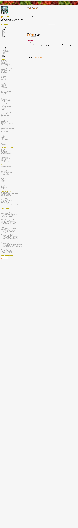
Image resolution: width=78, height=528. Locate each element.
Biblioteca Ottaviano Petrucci (6, 166)
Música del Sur (3, 182)
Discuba (2, 77)
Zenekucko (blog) (4, 144)
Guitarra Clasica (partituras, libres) (6, 156)
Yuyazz (2, 142)
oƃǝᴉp (3, 18)
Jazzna (2, 95)
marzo (4, 48)
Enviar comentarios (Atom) (37, 57)
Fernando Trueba (4, 83)
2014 (3, 37)
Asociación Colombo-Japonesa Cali (7, 66)
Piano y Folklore (3, 185)
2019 (3, 33)
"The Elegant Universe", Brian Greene (7, 241)
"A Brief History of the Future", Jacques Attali (8, 210)
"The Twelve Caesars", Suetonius (6, 250)
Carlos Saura (3, 71)
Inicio (53, 54)
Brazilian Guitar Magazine (5, 70)
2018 (3, 34)
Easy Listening (3, 78)
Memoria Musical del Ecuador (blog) (7, 104)
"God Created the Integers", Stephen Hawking (8, 221)
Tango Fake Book (4, 187)
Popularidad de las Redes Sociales (7, 118)
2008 (3, 56)
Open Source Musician (5, 201)
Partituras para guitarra (5, 184)
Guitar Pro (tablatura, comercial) (6, 197)
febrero (4, 53)
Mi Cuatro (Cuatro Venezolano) (6, 106)
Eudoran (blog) (3, 82)
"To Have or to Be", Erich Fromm (6, 251)
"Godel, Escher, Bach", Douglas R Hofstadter (8, 222)
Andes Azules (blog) (4, 65)
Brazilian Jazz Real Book (5, 167)
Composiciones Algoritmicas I (6, 169)
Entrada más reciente (31, 54)
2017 (3, 35)
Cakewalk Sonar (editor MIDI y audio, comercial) (9, 196)
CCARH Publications (4, 168)
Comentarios (4, 258)
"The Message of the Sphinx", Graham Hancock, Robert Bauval (11, 244)
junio (4, 46)
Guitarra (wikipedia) (4, 87)
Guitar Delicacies (4, 155)
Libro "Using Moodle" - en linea (6, 97)
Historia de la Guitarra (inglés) (6, 91)
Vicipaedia (2, 134)
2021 (3, 31)
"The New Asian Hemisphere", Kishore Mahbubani (9, 245)
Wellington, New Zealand (6, 50)
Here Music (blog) (4, 90)
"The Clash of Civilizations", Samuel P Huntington (9, 236)
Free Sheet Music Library (5, 174)
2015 (3, 36)
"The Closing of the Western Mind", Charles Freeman (10, 237)
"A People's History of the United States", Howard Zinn (10, 211)
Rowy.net (2, 186)
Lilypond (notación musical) (5, 98)
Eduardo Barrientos (4, 152)
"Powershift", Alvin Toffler (5, 229)
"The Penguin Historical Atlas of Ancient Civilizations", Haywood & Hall (12, 246)
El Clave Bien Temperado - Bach (6, 172)
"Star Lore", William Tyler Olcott (6, 233)
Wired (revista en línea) (5, 139)
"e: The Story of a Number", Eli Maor (7, 216)
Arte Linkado (3, 148)
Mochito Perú (3, 108)
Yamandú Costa (3, 140)
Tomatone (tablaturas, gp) (5, 161)
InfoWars (2, 94)
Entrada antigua (74, 54)
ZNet (1, 143)
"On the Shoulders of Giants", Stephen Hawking (9, 228)
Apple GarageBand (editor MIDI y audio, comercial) (9, 193)
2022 (3, 30)
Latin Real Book (3, 178)
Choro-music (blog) (4, 72)
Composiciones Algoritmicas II (6, 170)
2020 (3, 32)
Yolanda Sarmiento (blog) (5, 141)
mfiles (2, 179)
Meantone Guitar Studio (5, 157)
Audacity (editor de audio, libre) (6, 195)
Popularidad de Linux (4, 117)
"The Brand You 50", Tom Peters (6, 235)
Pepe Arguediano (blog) (5, 115)
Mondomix (2, 109)
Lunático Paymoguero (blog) (5, 103)
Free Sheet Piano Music (5, 175)
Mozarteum (3, 180)
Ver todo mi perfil (4, 21)
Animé (4, 52)
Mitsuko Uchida (3, 107)
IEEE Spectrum (3, 93)
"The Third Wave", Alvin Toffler (6, 249)
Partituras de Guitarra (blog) (5, 158)
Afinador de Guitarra (4, 63)
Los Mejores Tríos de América (6, 100)
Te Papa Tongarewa (30, 34)
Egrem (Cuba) (3, 79)
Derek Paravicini (3, 76)
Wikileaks (2, 137)
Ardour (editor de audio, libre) (6, 194)
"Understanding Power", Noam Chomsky (8, 252)
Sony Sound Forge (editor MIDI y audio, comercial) (9, 203)
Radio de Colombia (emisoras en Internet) (8, 120)
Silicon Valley (3, 126)
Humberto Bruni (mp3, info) (5, 92)
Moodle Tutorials (3, 110)
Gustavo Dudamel (4, 89)
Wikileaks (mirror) (4, 138)
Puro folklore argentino (4, 119)
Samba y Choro (3, 160)
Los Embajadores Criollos (5, 99)
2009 (3, 55)
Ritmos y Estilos (3, 122)
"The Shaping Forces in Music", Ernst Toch (8, 248)
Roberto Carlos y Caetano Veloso (8, 49)
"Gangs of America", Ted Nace (6, 220)
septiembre (5, 43)
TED (1, 130)
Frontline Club (3, 85)
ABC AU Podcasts (4, 61)
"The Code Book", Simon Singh (6, 239)
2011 (3, 38)
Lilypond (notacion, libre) (5, 199)
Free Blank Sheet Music (5, 173)
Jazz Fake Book (3, 177)
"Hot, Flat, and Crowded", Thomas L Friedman (8, 224)
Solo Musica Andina (4, 127)
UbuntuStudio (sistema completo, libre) (7, 205)
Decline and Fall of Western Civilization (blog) (8, 74)
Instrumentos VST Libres (5, 198)
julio (3, 45)
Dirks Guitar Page (4, 151)
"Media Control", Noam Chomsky (6, 226)
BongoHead (3, 69)
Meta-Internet (3, 105)
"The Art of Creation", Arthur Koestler (7, 234)
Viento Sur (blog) (4, 135)
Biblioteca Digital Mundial (5, 67)
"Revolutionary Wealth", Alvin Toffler (7, 232)
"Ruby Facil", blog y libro (5, 60)
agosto (4, 44)
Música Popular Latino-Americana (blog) (7, 112)
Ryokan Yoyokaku (4, 124)
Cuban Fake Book (4, 171)
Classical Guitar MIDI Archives (6, 73)
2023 (3, 29)
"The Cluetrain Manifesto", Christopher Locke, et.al (9, 238)
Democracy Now (3, 75)
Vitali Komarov (3, 136)
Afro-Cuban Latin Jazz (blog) (6, 64)
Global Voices (3, 86)
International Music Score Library (6, 176)
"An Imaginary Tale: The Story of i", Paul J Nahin (9, 212)
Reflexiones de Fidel (4, 121)
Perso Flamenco (3, 159)
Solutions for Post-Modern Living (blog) (7, 128)
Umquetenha (3, 132)
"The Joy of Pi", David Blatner (6, 243)
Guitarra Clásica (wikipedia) (5, 88)
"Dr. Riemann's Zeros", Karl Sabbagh (7, 215)
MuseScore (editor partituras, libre (6, 200)
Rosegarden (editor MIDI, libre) (6, 202)
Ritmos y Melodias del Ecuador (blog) (7, 123)
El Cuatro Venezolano (4, 80)
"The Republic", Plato (4, 247)
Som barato (3, 129)
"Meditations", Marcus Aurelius (6, 227)
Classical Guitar (3, 149)
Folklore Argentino (4, 84)
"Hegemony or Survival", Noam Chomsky (8, 223)
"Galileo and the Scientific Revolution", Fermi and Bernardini (11, 219)
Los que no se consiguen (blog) (6, 102)
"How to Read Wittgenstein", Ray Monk (7, 225)
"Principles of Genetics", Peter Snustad (7, 231)
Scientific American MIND (5, 125)
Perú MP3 (2, 116)
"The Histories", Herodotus (5, 242)
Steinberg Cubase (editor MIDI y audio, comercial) (9, 204)
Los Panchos (3, 101)
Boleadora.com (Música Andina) (6, 68)
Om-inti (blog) (3, 114)
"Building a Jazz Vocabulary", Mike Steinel (8, 213)
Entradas (3, 256)
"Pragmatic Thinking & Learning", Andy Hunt (8, 230)
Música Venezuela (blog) (5, 113)
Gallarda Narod (3, 154)
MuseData (2, 181)
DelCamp (2, 150)
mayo (4, 47)
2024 (3, 28)
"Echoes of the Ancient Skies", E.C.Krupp (8, 217)
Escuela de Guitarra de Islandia (6, 153)
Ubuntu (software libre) (5, 131)
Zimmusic (2, 188)
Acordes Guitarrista (4, 62)
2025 (3, 27)
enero (4, 54)
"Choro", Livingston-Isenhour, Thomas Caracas (9, 214)
